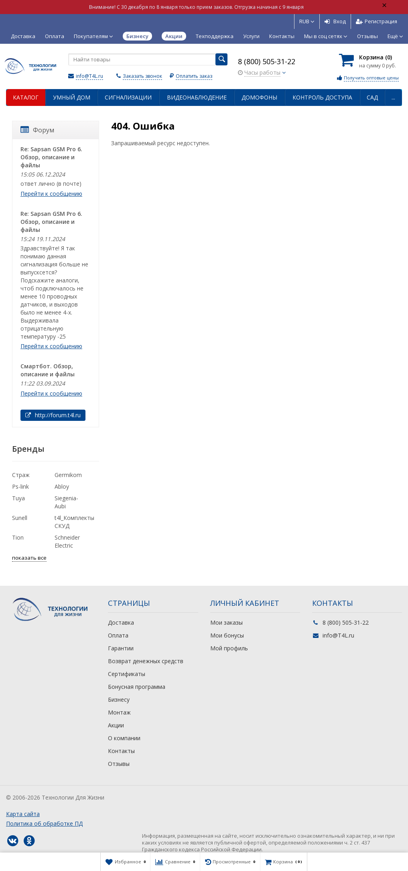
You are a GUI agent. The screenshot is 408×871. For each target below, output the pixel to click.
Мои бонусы (227, 635)
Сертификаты (126, 674)
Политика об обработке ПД (44, 823)
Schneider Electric (67, 541)
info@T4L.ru (89, 76)
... (393, 97)
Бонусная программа (136, 686)
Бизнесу (119, 699)
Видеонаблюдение (197, 97)
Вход (335, 21)
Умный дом (71, 97)
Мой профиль (229, 648)
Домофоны (259, 97)
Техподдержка (214, 36)
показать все (29, 557)
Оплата (54, 36)
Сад (372, 97)
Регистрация (376, 21)
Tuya (18, 498)
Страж (21, 475)
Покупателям (93, 36)
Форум (37, 130)
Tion (18, 537)
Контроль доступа (322, 97)
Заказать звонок (142, 76)
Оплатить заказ (194, 76)
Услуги (251, 36)
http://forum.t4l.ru (53, 415)
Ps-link (20, 486)
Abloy (62, 486)
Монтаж (119, 712)
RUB (307, 21)
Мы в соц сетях (325, 36)
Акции (116, 725)
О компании (124, 738)
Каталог (26, 97)
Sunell (19, 518)
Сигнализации (128, 97)
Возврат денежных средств (145, 661)
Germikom (68, 475)
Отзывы (367, 36)
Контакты (281, 36)
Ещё (395, 36)
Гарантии (121, 648)
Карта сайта (23, 814)
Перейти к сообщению (51, 193)
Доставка (23, 36)
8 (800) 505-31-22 (266, 61)
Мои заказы (226, 622)
